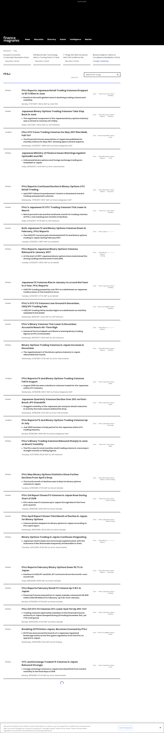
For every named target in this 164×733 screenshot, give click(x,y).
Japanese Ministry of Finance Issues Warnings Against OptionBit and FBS (54, 154)
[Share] (118, 91)
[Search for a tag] (101, 75)
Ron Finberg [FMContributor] (57, 642)
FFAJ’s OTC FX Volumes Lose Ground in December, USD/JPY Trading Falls (51, 305)
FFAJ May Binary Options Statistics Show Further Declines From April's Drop (50, 476)
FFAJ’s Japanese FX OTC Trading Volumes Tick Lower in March (54, 209)
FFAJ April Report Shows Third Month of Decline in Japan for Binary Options (54, 518)
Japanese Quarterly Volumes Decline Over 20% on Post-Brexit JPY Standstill (54, 401)
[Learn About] (110, 92)
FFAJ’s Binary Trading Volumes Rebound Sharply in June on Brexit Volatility (55, 442)
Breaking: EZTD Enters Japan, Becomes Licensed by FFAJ (54, 629)
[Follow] (102, 92)
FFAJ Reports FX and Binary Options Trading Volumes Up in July (55, 422)
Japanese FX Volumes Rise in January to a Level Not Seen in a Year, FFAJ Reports (55, 284)
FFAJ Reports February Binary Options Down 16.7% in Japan (52, 569)
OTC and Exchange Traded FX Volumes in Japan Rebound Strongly (50, 663)
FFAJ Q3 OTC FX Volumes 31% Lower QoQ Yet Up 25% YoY (54, 609)
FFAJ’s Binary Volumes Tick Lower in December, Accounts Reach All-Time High (49, 326)
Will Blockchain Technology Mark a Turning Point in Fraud (46, 56)
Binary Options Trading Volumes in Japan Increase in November (53, 346)
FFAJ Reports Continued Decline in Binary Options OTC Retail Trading (53, 188)
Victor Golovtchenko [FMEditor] (56, 166)
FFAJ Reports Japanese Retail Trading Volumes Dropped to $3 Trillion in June (55, 92)
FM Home (7, 51)
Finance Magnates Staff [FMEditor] (62, 146)
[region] (82, 728)
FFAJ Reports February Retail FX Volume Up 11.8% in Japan (51, 589)
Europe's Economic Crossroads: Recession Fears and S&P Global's (16, 56)
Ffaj (15, 51)
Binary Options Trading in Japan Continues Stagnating (54, 537)
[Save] (94, 92)
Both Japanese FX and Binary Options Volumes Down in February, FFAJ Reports (54, 230)
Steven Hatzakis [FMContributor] (57, 488)
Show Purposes (125, 728)
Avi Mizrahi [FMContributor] (55, 242)
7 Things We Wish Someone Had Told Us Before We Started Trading (75, 56)
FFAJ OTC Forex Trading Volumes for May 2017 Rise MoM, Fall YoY (54, 134)
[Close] (160, 727)
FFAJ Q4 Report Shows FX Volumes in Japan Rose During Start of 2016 (54, 497)
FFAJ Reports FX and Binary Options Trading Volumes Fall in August (53, 380)
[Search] (117, 74)
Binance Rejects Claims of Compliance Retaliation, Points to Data (106, 56)
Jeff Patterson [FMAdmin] (54, 125)
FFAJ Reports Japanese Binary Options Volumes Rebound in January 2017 (50, 250)
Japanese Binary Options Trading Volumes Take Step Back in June (53, 113)
